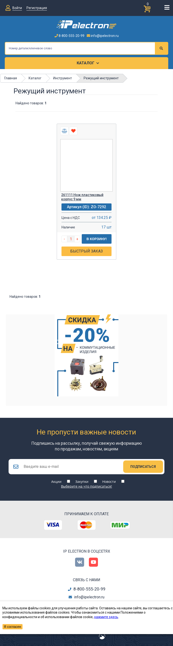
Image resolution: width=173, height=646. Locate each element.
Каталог (85, 63)
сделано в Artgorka (82, 639)
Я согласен (12, 627)
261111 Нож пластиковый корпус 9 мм (82, 197)
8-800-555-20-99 (69, 36)
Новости (109, 481)
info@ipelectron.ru (103, 36)
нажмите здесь (106, 617)
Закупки (81, 481)
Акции (56, 481)
